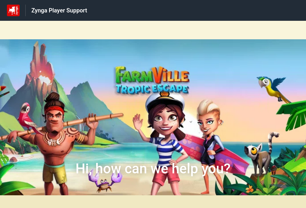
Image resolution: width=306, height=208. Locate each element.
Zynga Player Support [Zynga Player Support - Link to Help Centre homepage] (59, 10)
